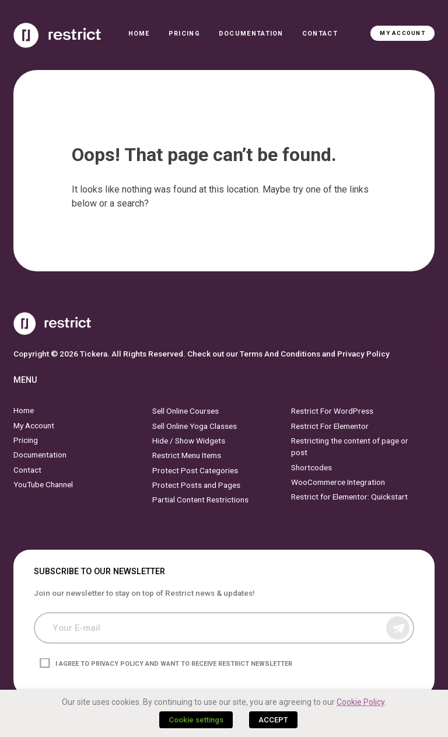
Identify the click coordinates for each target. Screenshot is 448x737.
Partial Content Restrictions (200, 499)
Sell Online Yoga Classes (194, 425)
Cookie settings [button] (196, 719)
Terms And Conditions (280, 353)
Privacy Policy (363, 353)
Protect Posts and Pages (196, 485)
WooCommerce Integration (338, 482)
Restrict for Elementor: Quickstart (349, 496)
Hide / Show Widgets (188, 440)
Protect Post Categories (195, 469)
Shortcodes (311, 466)
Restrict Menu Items (186, 455)
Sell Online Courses (185, 410)
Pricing (184, 33)
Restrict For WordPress (332, 410)
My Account (402, 33)
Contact (320, 33)
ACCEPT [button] (273, 719)
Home (139, 33)
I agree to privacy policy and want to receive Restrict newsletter (173, 664)
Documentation (251, 33)
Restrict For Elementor (330, 425)
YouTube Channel (43, 484)
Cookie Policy (360, 702)
